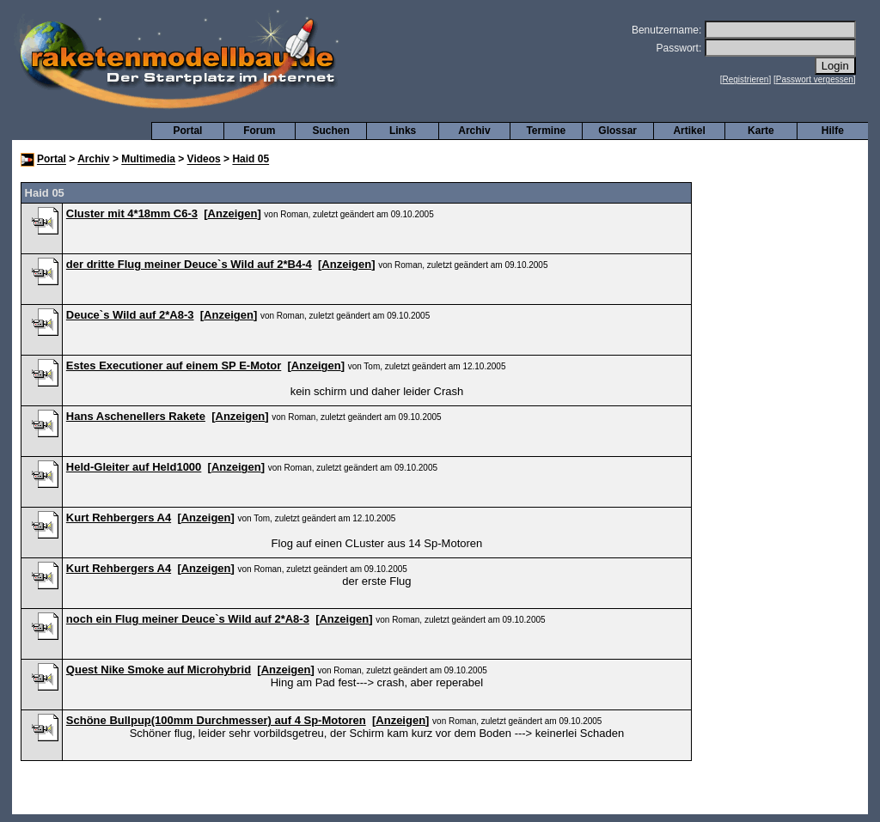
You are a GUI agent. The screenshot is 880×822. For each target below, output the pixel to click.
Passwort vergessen (814, 79)
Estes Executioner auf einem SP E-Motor (173, 365)
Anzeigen (233, 213)
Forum (259, 131)
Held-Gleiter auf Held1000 (134, 466)
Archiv (474, 131)
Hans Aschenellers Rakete (135, 416)
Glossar (617, 131)
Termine (545, 131)
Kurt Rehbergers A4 (118, 517)
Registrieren (746, 79)
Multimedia (148, 160)
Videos (204, 160)
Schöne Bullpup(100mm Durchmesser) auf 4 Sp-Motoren (216, 720)
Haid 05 (250, 160)
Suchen (331, 131)
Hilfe (833, 131)
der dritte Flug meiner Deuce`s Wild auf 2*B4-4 (189, 264)
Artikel (689, 131)
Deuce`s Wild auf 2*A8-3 (130, 314)
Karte (761, 131)
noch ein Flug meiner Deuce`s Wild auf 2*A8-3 (187, 618)
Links (402, 131)
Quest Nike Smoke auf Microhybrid (158, 669)
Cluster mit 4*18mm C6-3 (132, 213)
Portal (187, 131)
